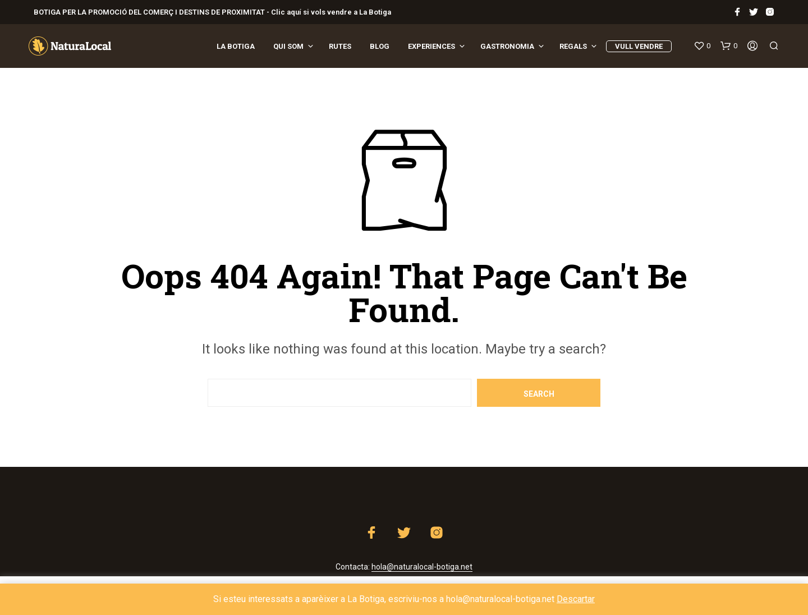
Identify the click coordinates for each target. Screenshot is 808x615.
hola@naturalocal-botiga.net (421, 567)
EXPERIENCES (431, 46)
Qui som (288, 46)
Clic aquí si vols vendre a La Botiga (330, 12)
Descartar (576, 599)
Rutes (340, 46)
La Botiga (236, 46)
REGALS (573, 46)
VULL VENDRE (639, 46)
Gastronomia (507, 46)
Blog (379, 46)
